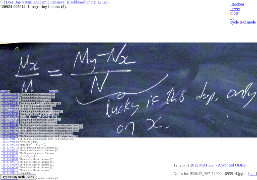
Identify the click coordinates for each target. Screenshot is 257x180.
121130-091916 (9, 170)
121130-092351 (9, 167)
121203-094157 (9, 127)
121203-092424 (9, 136)
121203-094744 (9, 125)
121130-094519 (9, 156)
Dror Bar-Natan (18, 2)
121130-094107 (9, 159)
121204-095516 (9, 100)
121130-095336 (9, 150)
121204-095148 (9, 103)
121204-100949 (9, 94)
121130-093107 (9, 164)
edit (253, 174)
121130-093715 (9, 161)
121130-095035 (9, 153)
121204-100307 (9, 97)
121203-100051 (9, 119)
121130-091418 (9, 173)
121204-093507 (9, 108)
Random (237, 4)
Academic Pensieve (49, 2)
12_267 (103, 2)
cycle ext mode (243, 22)
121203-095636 (9, 122)
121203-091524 (9, 141)
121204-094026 (9, 105)
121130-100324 (9, 144)
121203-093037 (9, 133)
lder (234, 13)
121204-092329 (9, 117)
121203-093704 (9, 130)
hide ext (53, 91)
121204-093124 (9, 111)
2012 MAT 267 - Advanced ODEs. (218, 165)
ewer (235, 8)
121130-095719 (9, 147)
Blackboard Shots (81, 2)
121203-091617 (9, 139)
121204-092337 (9, 114)
